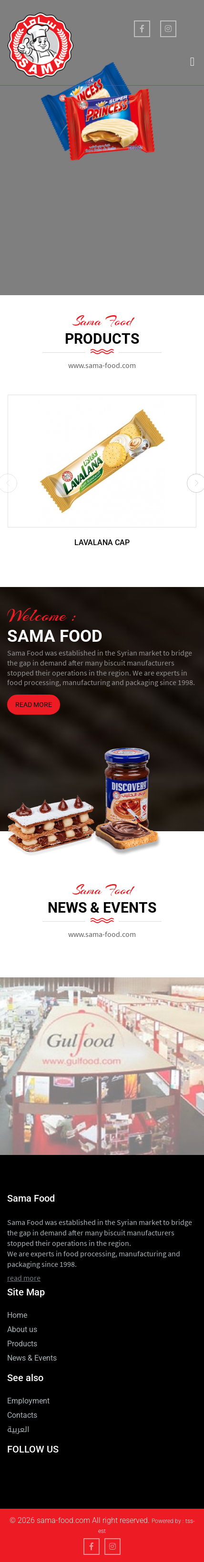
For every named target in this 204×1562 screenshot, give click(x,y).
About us (22, 1329)
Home (17, 1315)
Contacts (22, 1415)
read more (33, 704)
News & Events (32, 1358)
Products (22, 1343)
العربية (18, 1431)
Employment (28, 1400)
